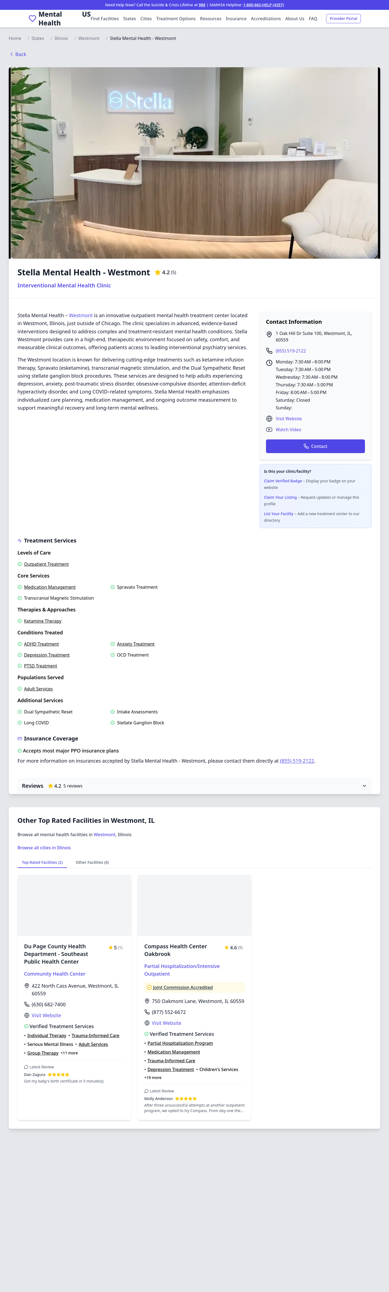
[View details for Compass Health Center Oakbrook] (194, 997)
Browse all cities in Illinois (44, 848)
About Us (295, 19)
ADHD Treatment (41, 644)
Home (15, 38)
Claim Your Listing (280, 497)
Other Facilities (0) (92, 862)
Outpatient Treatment (46, 564)
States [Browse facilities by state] (129, 19)
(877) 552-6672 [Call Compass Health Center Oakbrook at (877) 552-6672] (169, 1012)
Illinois (61, 38)
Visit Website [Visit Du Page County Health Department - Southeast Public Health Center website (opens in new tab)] (46, 1015)
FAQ (313, 19)
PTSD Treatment (40, 666)
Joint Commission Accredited (183, 987)
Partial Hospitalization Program (180, 1043)
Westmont (89, 38)
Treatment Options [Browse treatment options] (176, 19)
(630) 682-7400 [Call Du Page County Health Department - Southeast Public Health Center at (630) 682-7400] (49, 1004)
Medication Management (50, 587)
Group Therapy (43, 1053)
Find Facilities (105, 19)
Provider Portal (343, 18)
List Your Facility (279, 513)
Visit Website (289, 419)
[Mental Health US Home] (59, 18)
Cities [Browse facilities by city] (146, 19)
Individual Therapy (46, 1036)
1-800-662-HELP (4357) (263, 4)
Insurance (236, 19)
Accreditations (266, 19)
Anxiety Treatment (136, 644)
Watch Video (288, 430)
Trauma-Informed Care (95, 1036)
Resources (210, 19)
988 (202, 4)
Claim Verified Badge (283, 480)
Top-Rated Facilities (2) (42, 862)
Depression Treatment (47, 655)
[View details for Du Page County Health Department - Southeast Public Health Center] (74, 997)
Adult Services (38, 689)
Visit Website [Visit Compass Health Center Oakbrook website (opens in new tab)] (166, 1023)
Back (17, 54)
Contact (315, 446)
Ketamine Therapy (43, 621)
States (37, 38)
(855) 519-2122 (291, 351)
